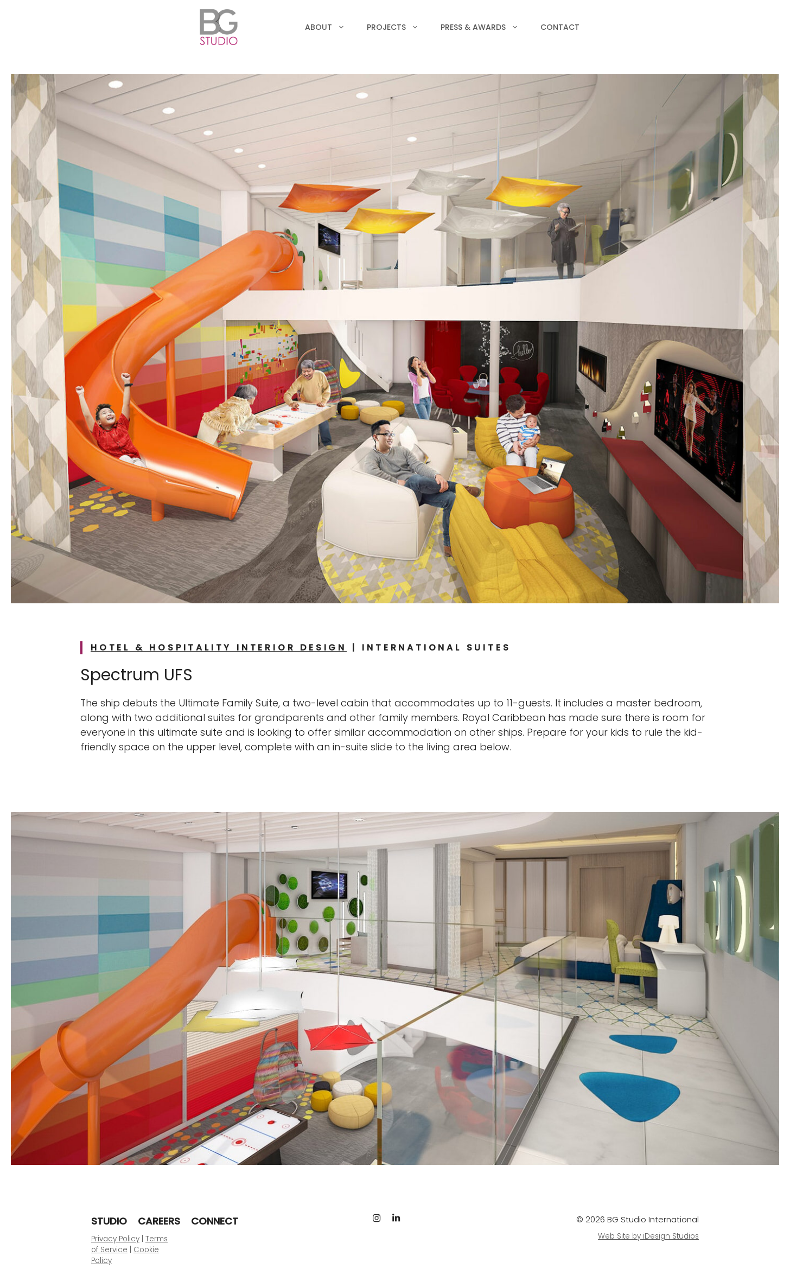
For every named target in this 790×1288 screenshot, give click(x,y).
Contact (559, 27)
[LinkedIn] (396, 1218)
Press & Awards (485, 27)
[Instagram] (376, 1218)
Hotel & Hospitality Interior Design (219, 647)
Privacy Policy (115, 1239)
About (330, 27)
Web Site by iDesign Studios (648, 1236)
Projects (398, 27)
